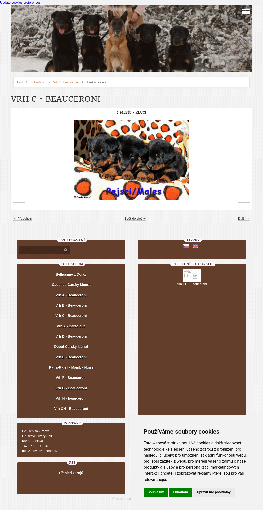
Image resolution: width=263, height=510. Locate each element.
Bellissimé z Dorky (71, 274)
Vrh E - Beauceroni (71, 357)
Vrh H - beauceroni (71, 398)
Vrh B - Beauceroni (71, 305)
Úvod (19, 82)
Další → (244, 218)
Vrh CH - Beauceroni (71, 409)
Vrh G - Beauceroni (71, 388)
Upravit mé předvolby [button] (213, 492)
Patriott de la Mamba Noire (71, 367)
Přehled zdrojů (71, 473)
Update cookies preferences (20, 2)
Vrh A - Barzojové (71, 326)
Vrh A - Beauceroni (71, 295)
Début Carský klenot (71, 347)
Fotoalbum (38, 82)
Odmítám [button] (180, 492)
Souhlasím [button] (156, 492)
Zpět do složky (135, 218)
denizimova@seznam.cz (40, 451)
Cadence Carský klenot (71, 285)
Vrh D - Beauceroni (71, 336)
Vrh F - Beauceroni (71, 378)
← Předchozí (22, 218)
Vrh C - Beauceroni (66, 82)
